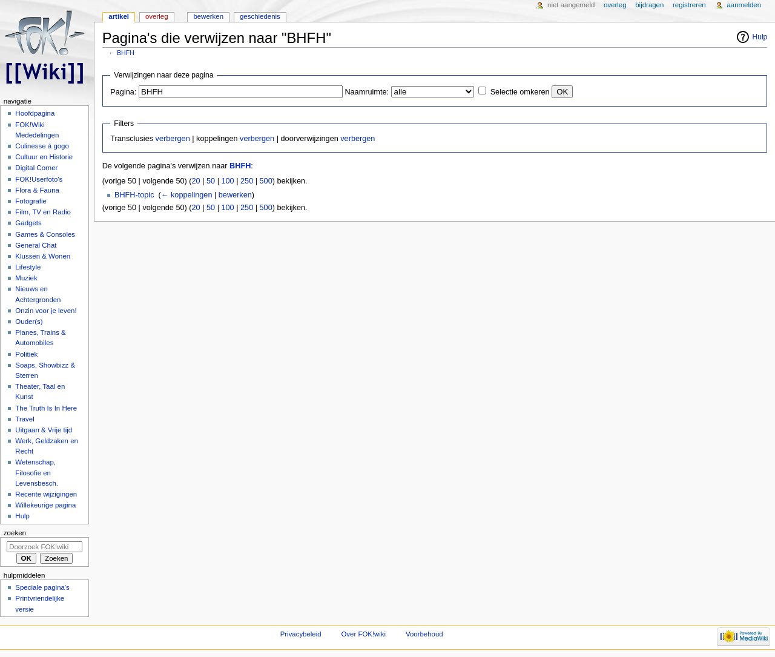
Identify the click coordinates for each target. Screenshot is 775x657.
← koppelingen (187, 195)
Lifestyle (28, 267)
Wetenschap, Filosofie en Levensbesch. (36, 472)
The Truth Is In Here (46, 408)
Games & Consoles (45, 234)
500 (266, 181)
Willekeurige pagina (45, 505)
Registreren (689, 4)
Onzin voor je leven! (45, 310)
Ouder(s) (28, 321)
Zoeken (15, 532)
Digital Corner (36, 167)
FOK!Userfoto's (38, 179)
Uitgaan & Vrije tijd (43, 430)
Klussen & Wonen (42, 256)
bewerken (235, 195)
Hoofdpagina (34, 113)
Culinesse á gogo (42, 146)
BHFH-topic (134, 195)
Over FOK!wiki (363, 634)
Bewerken (208, 16)
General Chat (35, 245)
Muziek (26, 278)
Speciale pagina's (42, 587)
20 (196, 181)
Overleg (156, 16)
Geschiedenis (260, 16)
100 (227, 181)
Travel (24, 419)
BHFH (125, 52)
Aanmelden (744, 4)
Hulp (760, 37)
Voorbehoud (424, 634)
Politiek (26, 354)
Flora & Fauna (37, 190)
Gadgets (28, 222)
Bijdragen (649, 4)
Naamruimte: (367, 92)
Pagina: (123, 92)
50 (210, 181)
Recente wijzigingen (46, 494)
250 (246, 181)
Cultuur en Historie (44, 156)
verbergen (173, 138)
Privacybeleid (301, 634)
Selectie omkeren (520, 92)
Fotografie (31, 201)
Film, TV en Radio (42, 212)
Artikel (118, 16)
